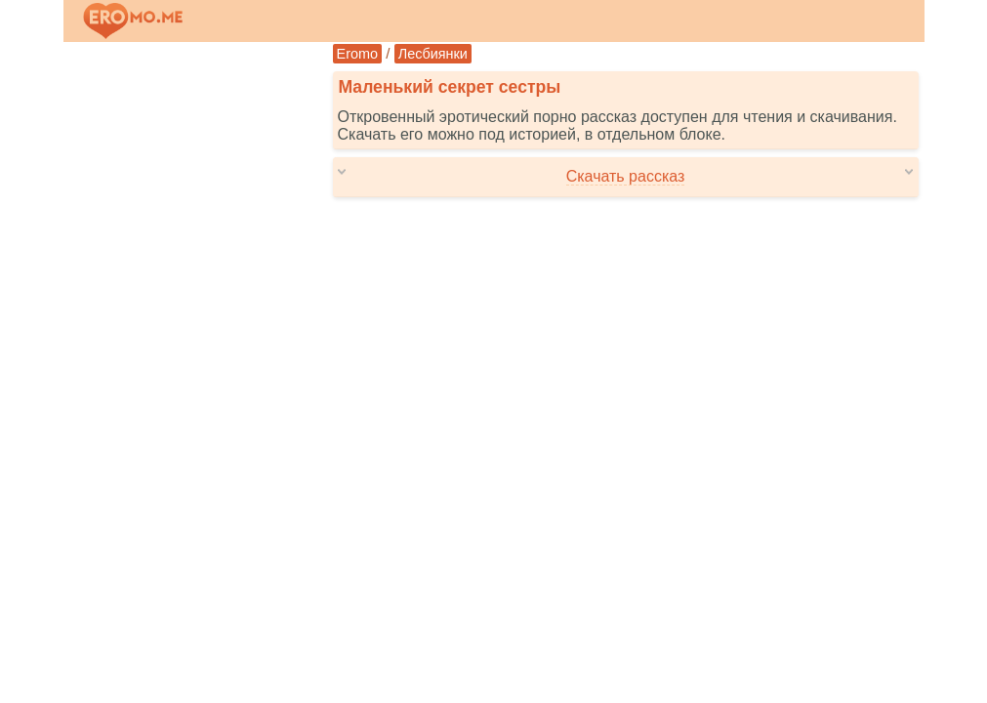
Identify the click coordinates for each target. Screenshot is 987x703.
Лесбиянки (433, 54)
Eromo (358, 54)
